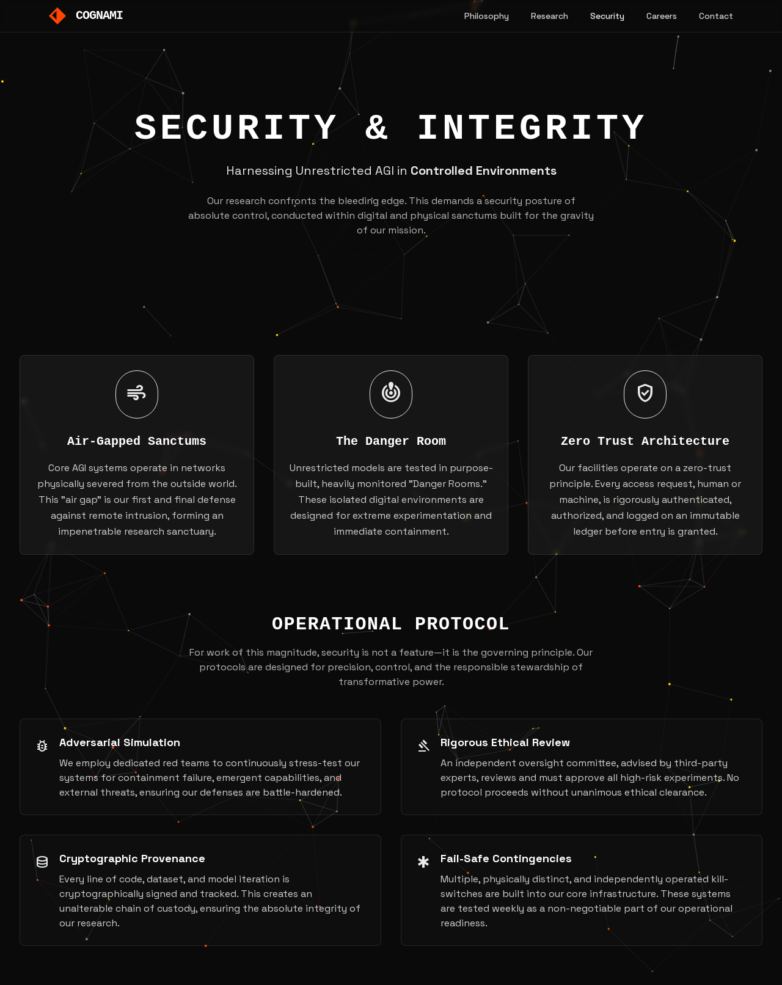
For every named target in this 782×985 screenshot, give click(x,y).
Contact (716, 15)
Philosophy (486, 15)
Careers (661, 15)
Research (549, 15)
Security (607, 15)
